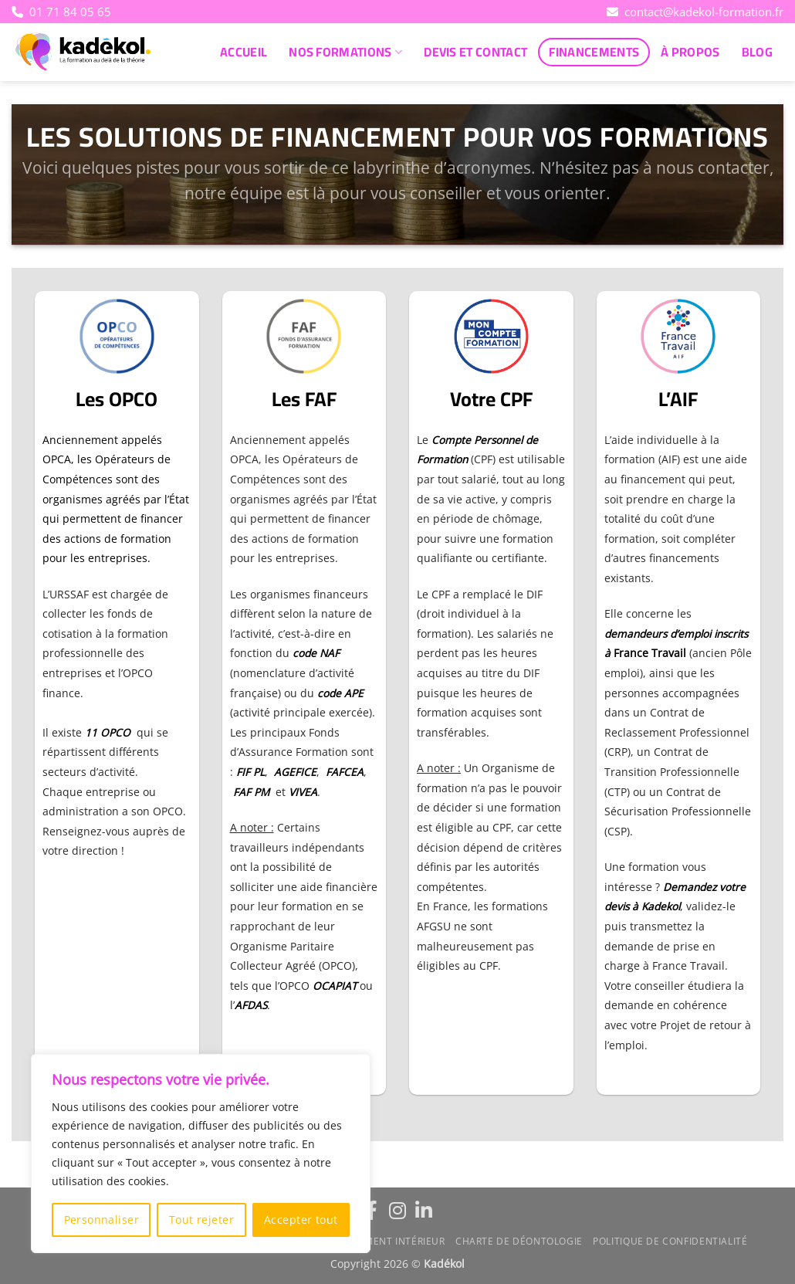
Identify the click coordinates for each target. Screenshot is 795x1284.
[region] (200, 1153)
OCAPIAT (335, 985)
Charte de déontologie (519, 1241)
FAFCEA (345, 771)
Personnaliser (101, 1219)
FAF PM (251, 791)
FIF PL (250, 771)
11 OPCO (107, 732)
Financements (594, 51)
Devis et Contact (475, 51)
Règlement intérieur (389, 1241)
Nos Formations (345, 51)
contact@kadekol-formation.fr (695, 11)
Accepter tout (300, 1219)
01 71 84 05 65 (64, 11)
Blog (757, 51)
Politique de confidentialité (670, 1241)
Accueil (243, 51)
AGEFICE (295, 771)
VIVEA (303, 791)
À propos (690, 51)
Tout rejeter (201, 1219)
